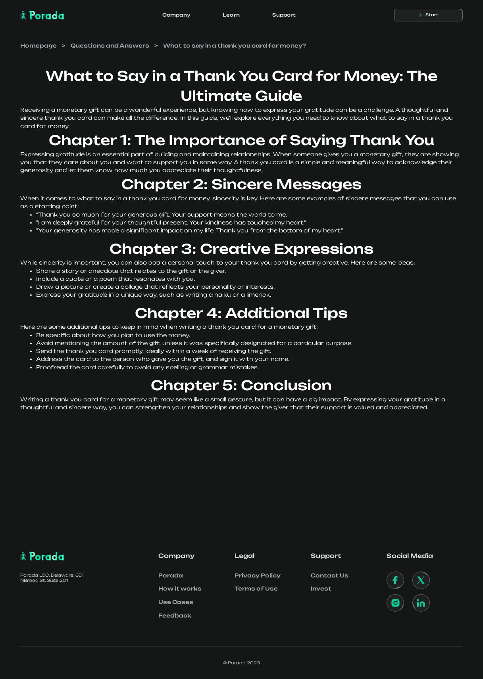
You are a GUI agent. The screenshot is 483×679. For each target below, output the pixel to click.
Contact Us (329, 575)
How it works (180, 588)
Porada (170, 575)
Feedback (174, 615)
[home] (42, 15)
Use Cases (175, 602)
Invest (321, 588)
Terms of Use (256, 588)
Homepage (38, 45)
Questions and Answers (110, 45)
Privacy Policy (258, 575)
